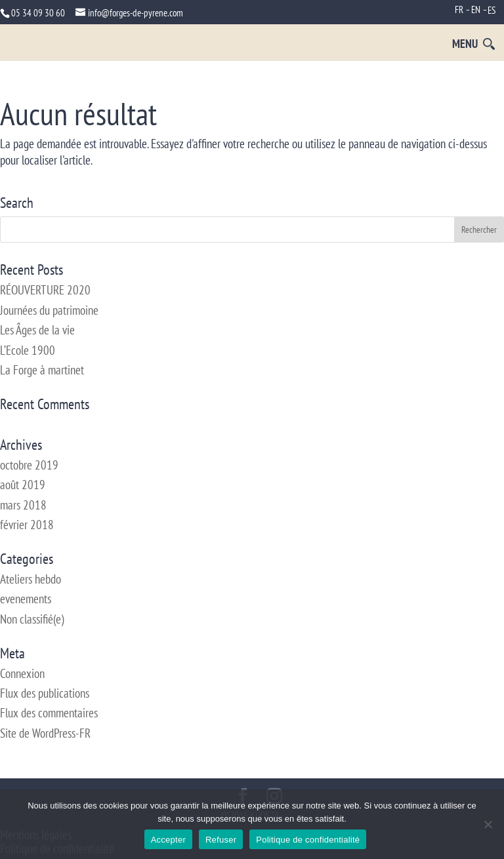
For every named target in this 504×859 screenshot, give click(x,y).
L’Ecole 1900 (27, 350)
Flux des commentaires (49, 713)
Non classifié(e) (32, 619)
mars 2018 (23, 505)
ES (491, 10)
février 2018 (27, 524)
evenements (25, 599)
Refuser (220, 840)
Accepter (168, 840)
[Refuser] (487, 824)
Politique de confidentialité (308, 840)
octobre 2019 (29, 465)
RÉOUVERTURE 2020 (45, 290)
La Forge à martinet (42, 370)
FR (459, 9)
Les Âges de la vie (37, 330)
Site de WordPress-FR (45, 733)
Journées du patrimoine (49, 310)
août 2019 (22, 484)
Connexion (22, 673)
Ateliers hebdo (30, 579)
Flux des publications (44, 693)
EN (475, 9)
